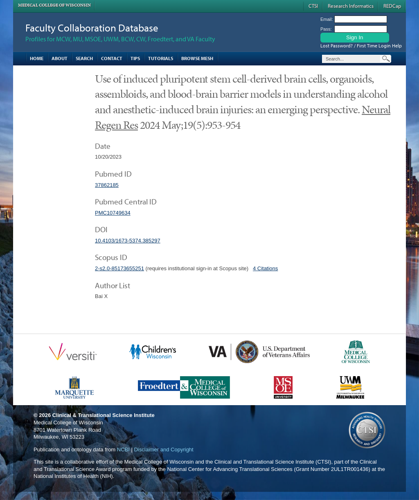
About (60, 58)
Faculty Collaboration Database (91, 27)
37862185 (107, 185)
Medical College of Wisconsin (54, 5)
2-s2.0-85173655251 (119, 268)
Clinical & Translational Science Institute (103, 415)
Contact (111, 58)
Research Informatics (351, 5)
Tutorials (160, 58)
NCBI (123, 449)
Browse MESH (197, 58)
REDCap (392, 5)
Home (36, 58)
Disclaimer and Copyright (163, 449)
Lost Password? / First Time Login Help (361, 46)
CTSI (313, 5)
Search (84, 58)
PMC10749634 (113, 213)
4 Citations (265, 268)
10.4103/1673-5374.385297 (127, 241)
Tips (135, 58)
